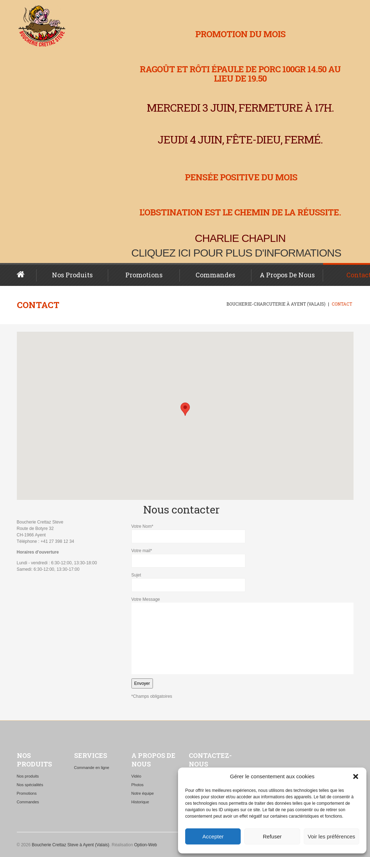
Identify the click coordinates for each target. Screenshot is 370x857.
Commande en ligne (91, 767)
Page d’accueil (27, 274)
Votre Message (242, 635)
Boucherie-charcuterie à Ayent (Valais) (276, 304)
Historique (140, 802)
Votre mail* (242, 558)
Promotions (144, 275)
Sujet (242, 582)
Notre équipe (142, 793)
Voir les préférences (331, 836)
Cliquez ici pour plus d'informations (236, 253)
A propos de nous (287, 275)
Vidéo (136, 776)
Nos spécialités (30, 785)
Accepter (213, 836)
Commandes (215, 275)
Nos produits (72, 275)
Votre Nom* (242, 533)
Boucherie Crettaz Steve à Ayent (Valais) (70, 844)
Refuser (272, 836)
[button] (355, 776)
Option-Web (145, 844)
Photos (137, 785)
